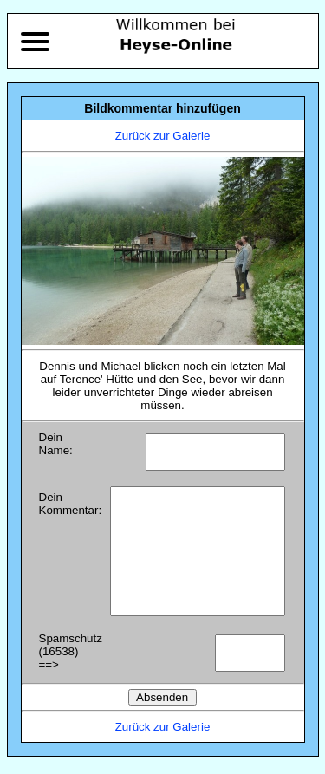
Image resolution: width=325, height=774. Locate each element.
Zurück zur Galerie (163, 135)
